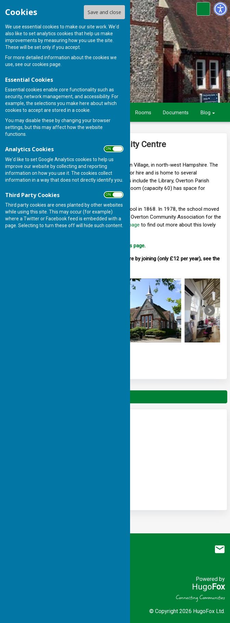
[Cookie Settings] (203, 9)
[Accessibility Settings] (220, 9)
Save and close (104, 12)
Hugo (208, 587)
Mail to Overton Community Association (220, 549)
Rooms (143, 113)
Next (209, 310)
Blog (205, 113)
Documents (176, 113)
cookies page (46, 64)
